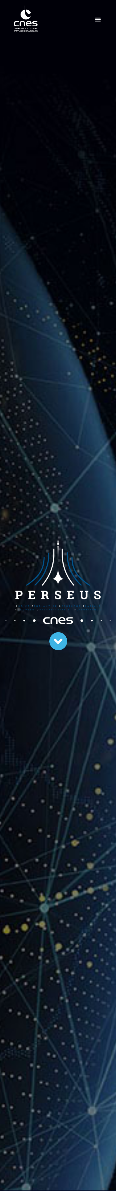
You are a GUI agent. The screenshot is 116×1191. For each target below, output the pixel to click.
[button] (97, 19)
